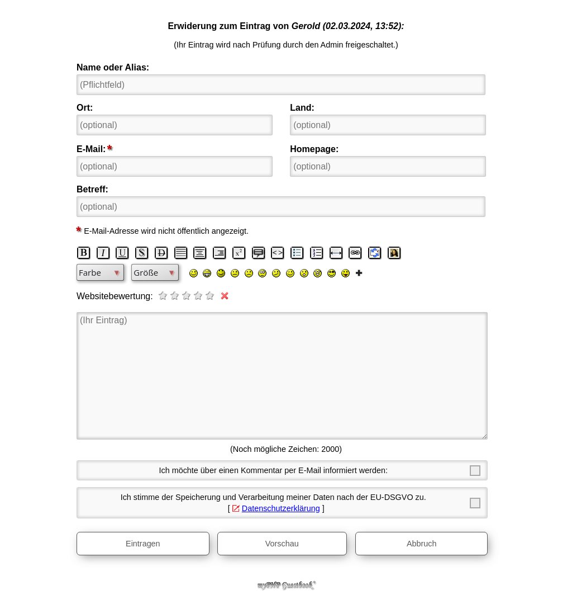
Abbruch (422, 543)
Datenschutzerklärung (281, 508)
